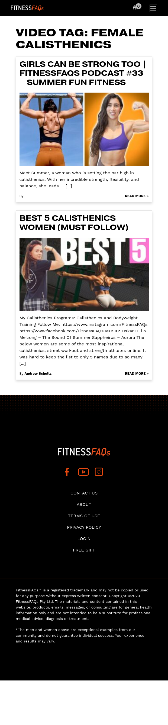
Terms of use (84, 515)
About (84, 504)
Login (84, 538)
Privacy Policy (84, 527)
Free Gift (84, 550)
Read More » (137, 196)
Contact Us (84, 493)
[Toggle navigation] (153, 8)
